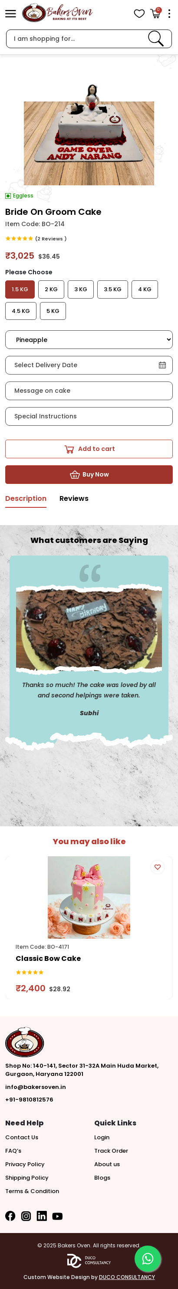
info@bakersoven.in (35, 1087)
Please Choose (29, 272)
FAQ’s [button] (13, 1151)
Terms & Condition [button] (32, 1191)
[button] (10, 13)
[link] (156, 39)
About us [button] (107, 1164)
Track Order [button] (111, 1151)
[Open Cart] (155, 13)
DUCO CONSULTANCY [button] (127, 1277)
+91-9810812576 (29, 1099)
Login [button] (101, 1137)
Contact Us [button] (21, 1137)
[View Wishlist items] (139, 13)
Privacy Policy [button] (25, 1164)
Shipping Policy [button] (27, 1178)
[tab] (25, 501)
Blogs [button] (102, 1178)
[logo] (57, 13)
